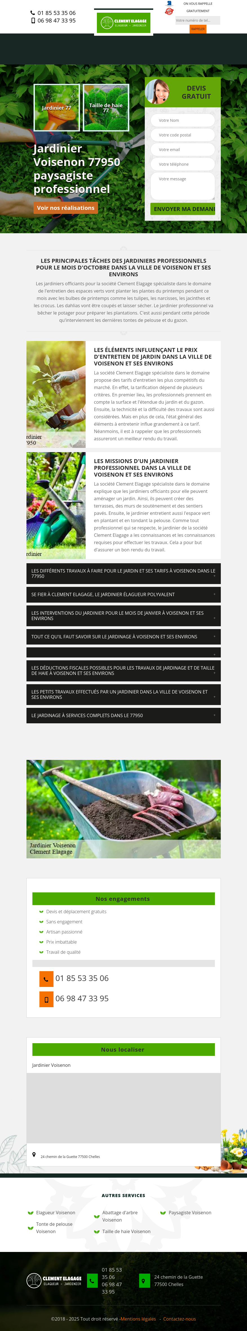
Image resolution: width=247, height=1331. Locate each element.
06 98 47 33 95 (52, 20)
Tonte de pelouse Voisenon (50, 1228)
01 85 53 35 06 (52, 13)
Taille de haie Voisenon (122, 1231)
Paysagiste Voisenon (185, 1212)
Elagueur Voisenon (51, 1212)
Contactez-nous (179, 1319)
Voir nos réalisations (66, 208)
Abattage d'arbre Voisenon (116, 1216)
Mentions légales (138, 1319)
